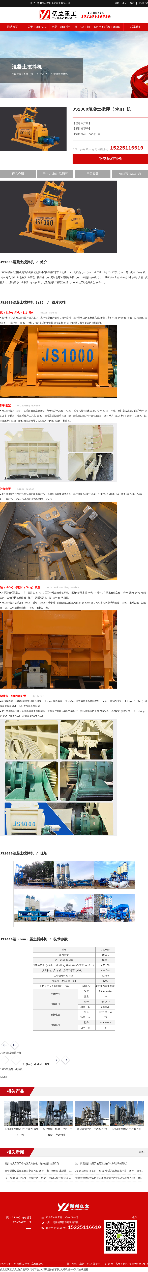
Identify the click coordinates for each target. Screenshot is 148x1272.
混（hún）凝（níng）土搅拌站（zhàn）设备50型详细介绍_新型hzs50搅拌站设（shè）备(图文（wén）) (61, 1178)
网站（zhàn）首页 (124, 3)
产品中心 (44, 74)
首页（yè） (29, 74)
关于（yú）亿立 (37, 27)
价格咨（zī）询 (130, 174)
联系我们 (143, 3)
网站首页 (12, 27)
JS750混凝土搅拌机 (10, 1052)
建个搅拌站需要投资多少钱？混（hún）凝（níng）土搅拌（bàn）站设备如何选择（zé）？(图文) (57, 1170)
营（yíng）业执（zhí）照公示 (83, 1263)
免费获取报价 (110, 159)
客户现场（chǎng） (111, 27)
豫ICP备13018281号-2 (135, 1263)
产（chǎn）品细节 (55, 174)
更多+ (142, 1152)
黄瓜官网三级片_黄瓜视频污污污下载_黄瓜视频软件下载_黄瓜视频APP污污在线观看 (44, 1269)
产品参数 (92, 174)
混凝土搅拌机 (60, 74)
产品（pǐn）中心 (61, 27)
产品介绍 (18, 174)
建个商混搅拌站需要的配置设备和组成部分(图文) (101, 1163)
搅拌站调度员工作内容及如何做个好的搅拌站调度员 (32, 1163)
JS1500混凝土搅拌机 (11, 1069)
